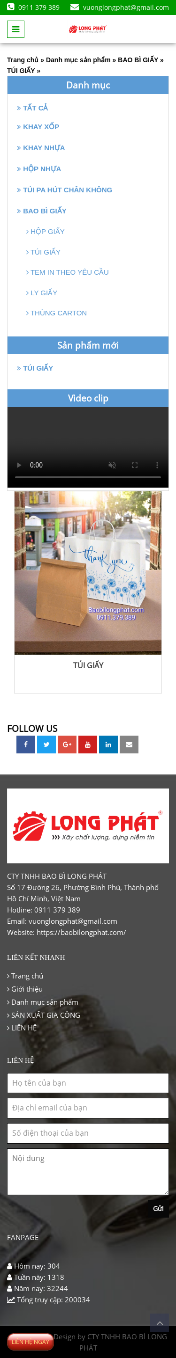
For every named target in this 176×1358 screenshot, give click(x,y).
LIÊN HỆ (22, 1027)
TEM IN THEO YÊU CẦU (67, 272)
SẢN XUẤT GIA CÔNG (43, 1015)
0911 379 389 (33, 7)
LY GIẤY (41, 293)
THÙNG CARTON (56, 313)
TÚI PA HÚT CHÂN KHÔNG (64, 190)
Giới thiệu (25, 988)
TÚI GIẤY (21, 70)
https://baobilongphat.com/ (81, 932)
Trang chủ (22, 60)
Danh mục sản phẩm (78, 60)
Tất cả (32, 108)
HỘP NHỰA (39, 169)
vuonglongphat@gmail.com (119, 7)
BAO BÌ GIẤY (138, 60)
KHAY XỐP (38, 127)
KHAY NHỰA (41, 148)
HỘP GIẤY (45, 231)
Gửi (158, 1208)
